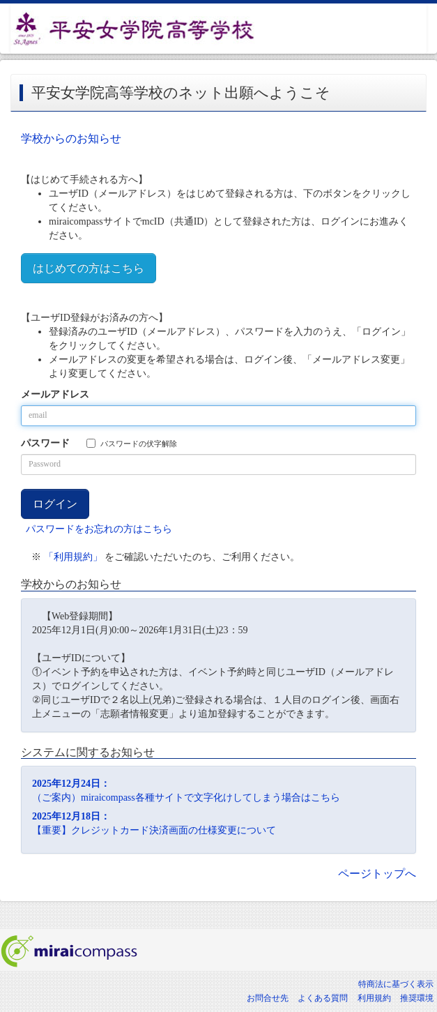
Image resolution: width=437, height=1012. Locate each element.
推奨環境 (417, 998)
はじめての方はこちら (88, 268)
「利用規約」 (73, 557)
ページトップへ (377, 873)
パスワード (45, 443)
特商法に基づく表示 (396, 984)
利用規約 (374, 998)
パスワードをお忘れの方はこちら (99, 529)
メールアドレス (55, 394)
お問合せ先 (268, 998)
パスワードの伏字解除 (131, 443)
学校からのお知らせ (71, 138)
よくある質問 (323, 998)
